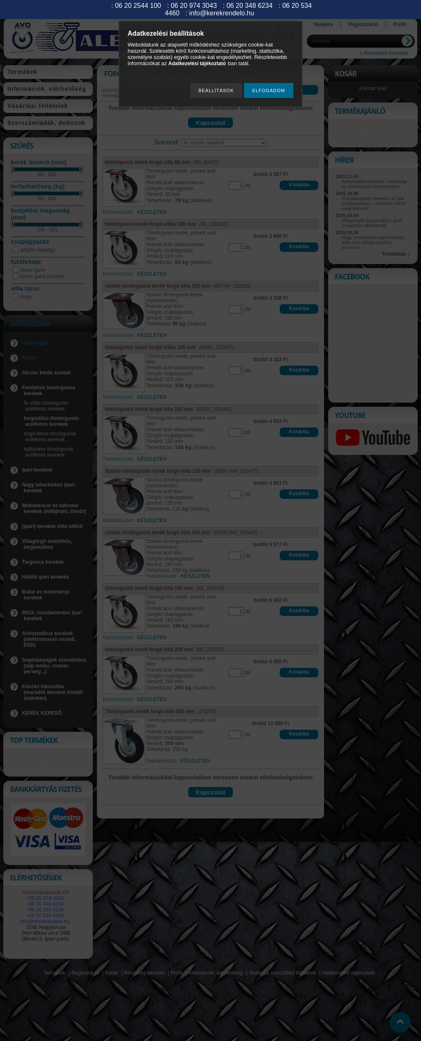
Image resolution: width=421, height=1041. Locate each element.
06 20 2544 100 (138, 5)
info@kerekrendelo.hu (221, 13)
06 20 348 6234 (250, 5)
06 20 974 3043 (194, 5)
